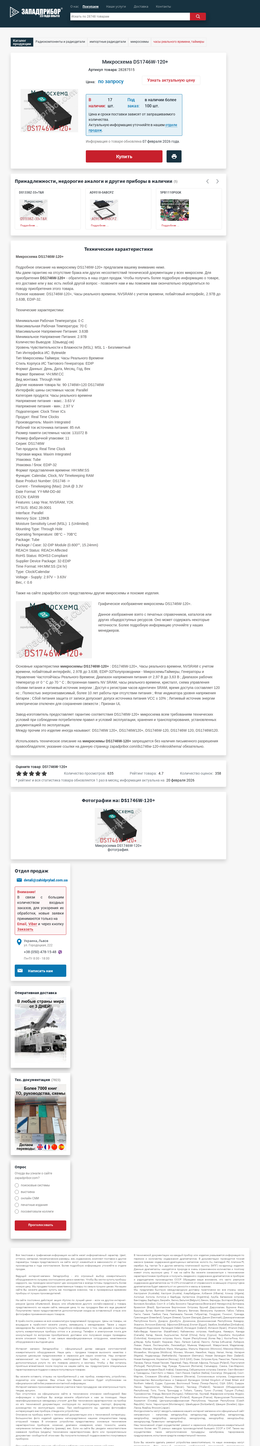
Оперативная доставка (36, 992)
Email (21, 924)
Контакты (163, 6)
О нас (74, 6)
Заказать (25, 929)
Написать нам (35, 971)
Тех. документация (37, 1079)
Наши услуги (116, 6)
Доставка (141, 6)
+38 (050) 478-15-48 (40, 952)
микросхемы (116, 593)
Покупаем (91, 6)
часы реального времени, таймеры (178, 41)
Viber (32, 924)
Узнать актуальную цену (171, 80)
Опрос (20, 1166)
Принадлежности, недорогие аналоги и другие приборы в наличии (93, 181)
